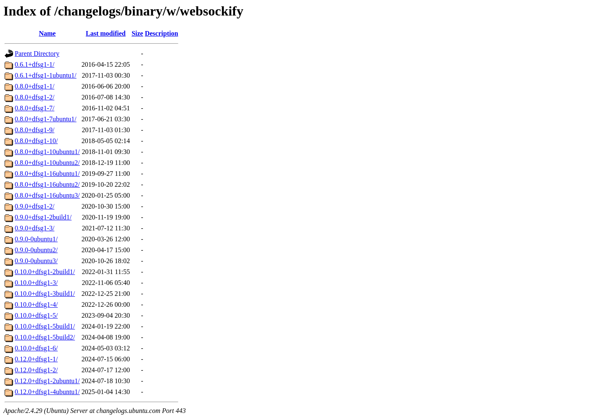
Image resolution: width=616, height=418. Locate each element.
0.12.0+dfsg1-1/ (36, 359)
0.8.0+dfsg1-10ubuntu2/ (47, 162)
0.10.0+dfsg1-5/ (36, 315)
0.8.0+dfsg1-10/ (36, 140)
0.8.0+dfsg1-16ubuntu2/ (47, 184)
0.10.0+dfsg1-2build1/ (45, 271)
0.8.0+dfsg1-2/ (34, 97)
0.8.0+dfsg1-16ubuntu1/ (47, 173)
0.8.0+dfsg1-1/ (34, 86)
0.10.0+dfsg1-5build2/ (45, 337)
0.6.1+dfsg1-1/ (34, 64)
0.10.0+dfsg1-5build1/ (45, 326)
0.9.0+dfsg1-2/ (34, 206)
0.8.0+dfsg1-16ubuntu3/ (47, 195)
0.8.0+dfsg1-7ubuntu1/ (46, 119)
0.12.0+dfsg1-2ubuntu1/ (47, 380)
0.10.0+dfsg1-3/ (36, 282)
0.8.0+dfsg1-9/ (34, 129)
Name (47, 33)
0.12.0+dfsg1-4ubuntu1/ (47, 391)
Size (137, 33)
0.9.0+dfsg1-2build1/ (43, 217)
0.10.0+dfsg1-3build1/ (45, 293)
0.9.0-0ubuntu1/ (36, 239)
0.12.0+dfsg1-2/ (36, 370)
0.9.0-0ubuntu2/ (36, 249)
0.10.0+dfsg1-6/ (36, 348)
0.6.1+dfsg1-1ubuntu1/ (46, 75)
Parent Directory (37, 53)
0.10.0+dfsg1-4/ (36, 304)
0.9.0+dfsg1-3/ (34, 228)
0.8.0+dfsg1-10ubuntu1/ (47, 151)
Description (161, 33)
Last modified (106, 33)
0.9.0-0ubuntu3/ (36, 260)
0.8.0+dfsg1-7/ (34, 108)
